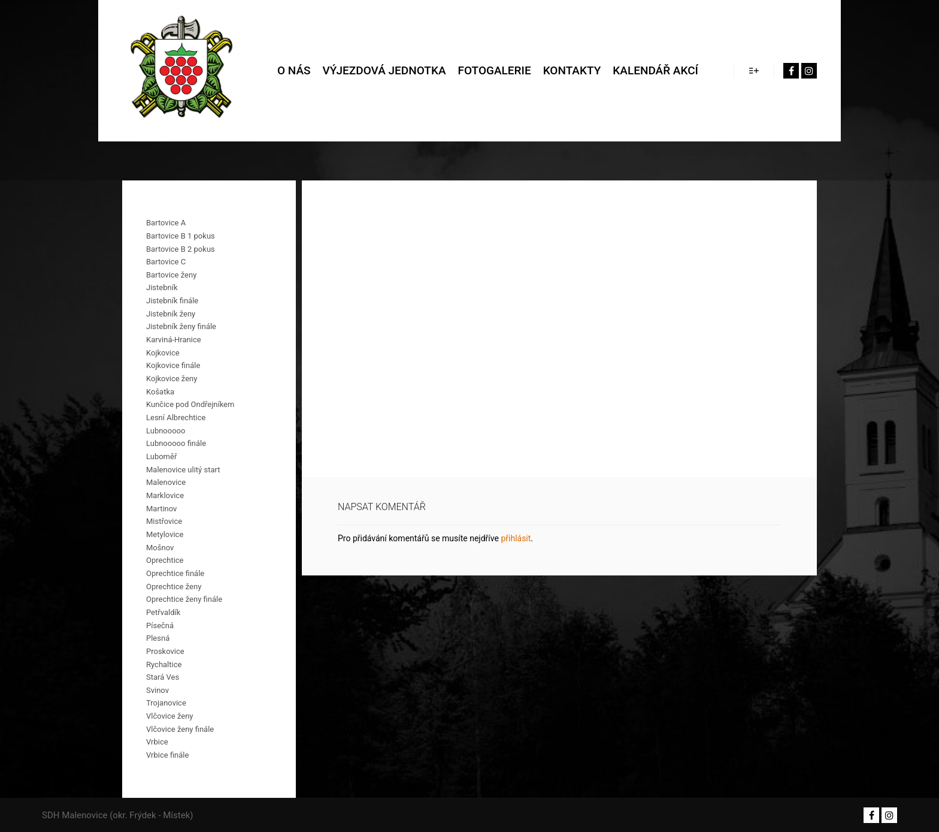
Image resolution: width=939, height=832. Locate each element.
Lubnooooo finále (176, 443)
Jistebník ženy (170, 313)
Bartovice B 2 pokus (180, 249)
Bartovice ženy (171, 274)
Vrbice (157, 741)
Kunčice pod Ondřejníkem (190, 404)
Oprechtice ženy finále (184, 599)
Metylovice (164, 534)
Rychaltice (163, 664)
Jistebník (161, 287)
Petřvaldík (163, 612)
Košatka (160, 391)
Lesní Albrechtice (175, 417)
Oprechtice (165, 560)
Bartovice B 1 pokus (180, 235)
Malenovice (166, 482)
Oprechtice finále (175, 573)
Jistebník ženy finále (181, 326)
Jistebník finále (172, 300)
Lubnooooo (165, 430)
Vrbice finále (167, 754)
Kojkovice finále (173, 365)
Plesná (157, 638)
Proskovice (165, 651)
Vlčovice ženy (169, 716)
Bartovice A (166, 222)
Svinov (157, 690)
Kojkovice (163, 352)
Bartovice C (166, 261)
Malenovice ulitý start (183, 469)
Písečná (160, 625)
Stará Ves (162, 677)
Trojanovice (166, 702)
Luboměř (161, 456)
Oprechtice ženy (173, 586)
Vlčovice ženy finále (180, 729)
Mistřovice (164, 521)
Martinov (161, 508)
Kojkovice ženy (171, 378)
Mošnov (160, 547)
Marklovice (165, 495)
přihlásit (516, 538)
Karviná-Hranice (173, 339)
